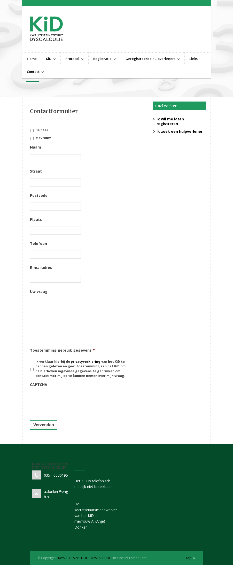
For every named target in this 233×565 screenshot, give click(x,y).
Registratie (102, 59)
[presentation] (69, 402)
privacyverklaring (86, 361)
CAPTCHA (38, 384)
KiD (48, 59)
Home (32, 58)
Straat (36, 171)
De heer (41, 130)
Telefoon (38, 243)
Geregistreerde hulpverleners (150, 59)
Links (193, 58)
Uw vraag (39, 291)
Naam (35, 147)
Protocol (72, 59)
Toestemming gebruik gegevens (62, 350)
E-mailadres (41, 267)
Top (188, 558)
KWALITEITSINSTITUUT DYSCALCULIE (84, 558)
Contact (33, 72)
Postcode (39, 195)
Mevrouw (43, 138)
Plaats (36, 219)
